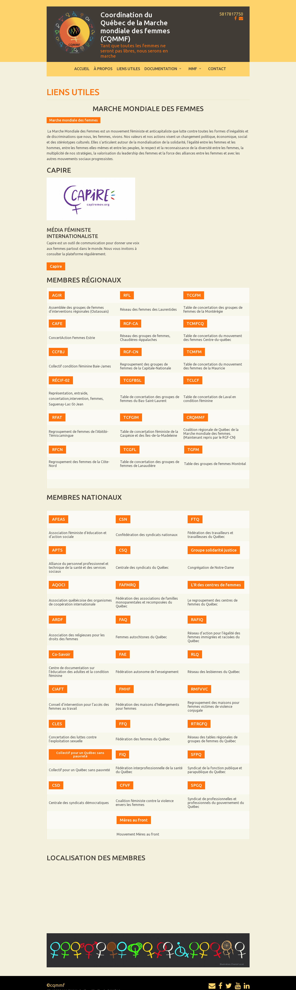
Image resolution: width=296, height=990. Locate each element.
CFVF (125, 766)
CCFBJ (58, 351)
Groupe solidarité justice (214, 546)
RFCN (57, 449)
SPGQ (196, 766)
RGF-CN (130, 351)
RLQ (195, 642)
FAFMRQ (127, 578)
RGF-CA (130, 323)
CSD (56, 766)
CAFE (57, 323)
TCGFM (194, 295)
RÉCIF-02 (61, 380)
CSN (123, 517)
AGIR (57, 295)
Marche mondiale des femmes (73, 120)
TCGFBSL (132, 380)
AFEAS (58, 517)
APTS (57, 546)
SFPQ (196, 736)
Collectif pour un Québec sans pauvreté (80, 736)
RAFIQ (197, 610)
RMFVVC (199, 675)
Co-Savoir (61, 642)
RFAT (57, 417)
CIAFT (58, 675)
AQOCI (58, 578)
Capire (56, 266)
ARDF (57, 610)
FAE (123, 642)
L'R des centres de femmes (216, 578)
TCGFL (129, 449)
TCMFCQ (195, 323)
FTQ (195, 517)
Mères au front (134, 798)
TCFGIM (131, 417)
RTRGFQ (199, 707)
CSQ (123, 546)
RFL (127, 295)
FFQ (123, 707)
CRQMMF (196, 417)
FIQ (122, 736)
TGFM (193, 449)
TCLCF (193, 380)
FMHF (124, 675)
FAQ (123, 610)
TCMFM (194, 351)
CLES (57, 707)
